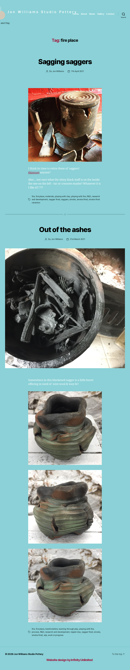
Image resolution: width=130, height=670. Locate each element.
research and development (57, 631)
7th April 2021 (77, 71)
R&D (90, 196)
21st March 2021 (77, 239)
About (84, 14)
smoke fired (83, 199)
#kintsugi (34, 172)
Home (76, 14)
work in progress (63, 634)
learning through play (69, 628)
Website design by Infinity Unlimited (72, 659)
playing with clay (63, 196)
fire (33, 196)
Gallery (100, 14)
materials (50, 196)
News (92, 14)
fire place (40, 196)
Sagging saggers (64, 61)
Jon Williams (58, 71)
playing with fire (79, 196)
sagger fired (55, 199)
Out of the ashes (65, 229)
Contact (110, 14)
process (35, 631)
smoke (73, 199)
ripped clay (76, 631)
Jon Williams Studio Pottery (29, 653)
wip (53, 634)
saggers (65, 199)
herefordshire (52, 628)
